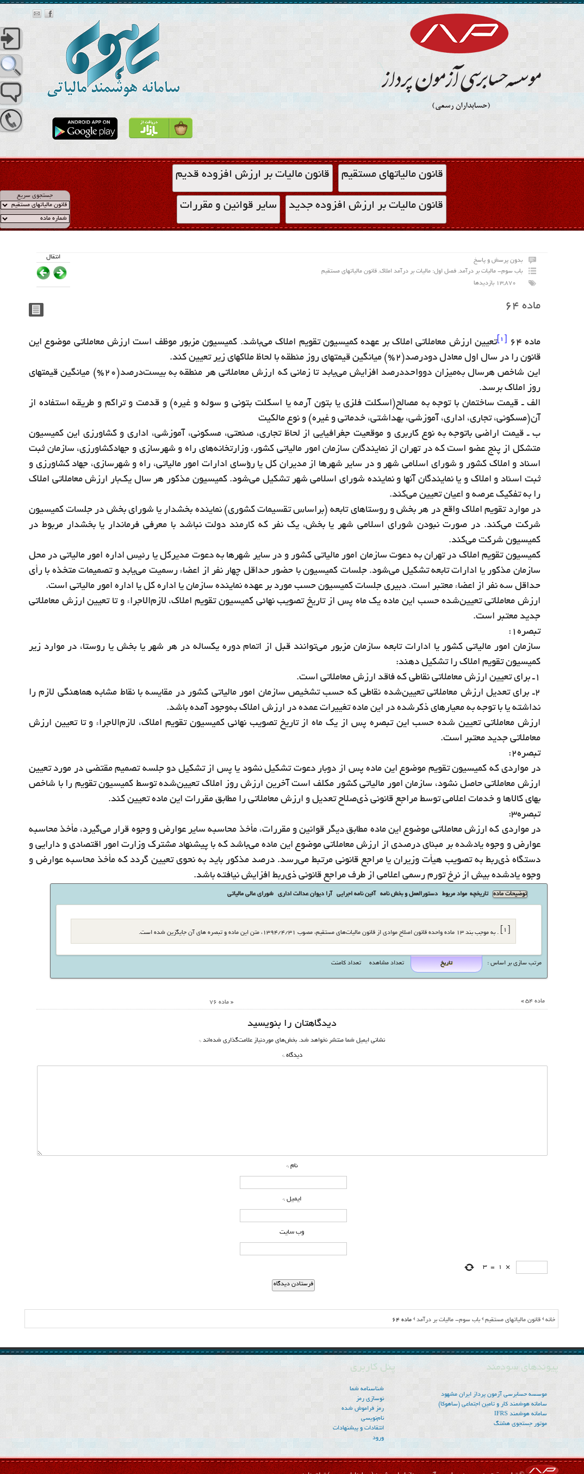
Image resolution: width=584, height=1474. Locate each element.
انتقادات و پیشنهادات (358, 1428)
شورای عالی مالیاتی (250, 894)
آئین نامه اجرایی (356, 894)
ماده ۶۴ (522, 306)
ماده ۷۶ (219, 1002)
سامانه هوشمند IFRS (520, 1414)
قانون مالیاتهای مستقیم (349, 271)
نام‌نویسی (372, 1418)
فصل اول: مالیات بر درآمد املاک (418, 271)
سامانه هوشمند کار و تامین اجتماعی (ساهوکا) (492, 1404)
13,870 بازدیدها (495, 283)
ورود (378, 1438)
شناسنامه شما (367, 1389)
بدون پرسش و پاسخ (498, 260)
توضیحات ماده (510, 894)
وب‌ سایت (292, 1232)
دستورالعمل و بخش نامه (409, 894)
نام (292, 1165)
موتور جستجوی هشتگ (520, 1424)
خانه (550, 1320)
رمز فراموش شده (362, 1408)
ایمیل (292, 1199)
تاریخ (446, 964)
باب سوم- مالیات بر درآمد (491, 271)
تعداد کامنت (346, 963)
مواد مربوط (454, 894)
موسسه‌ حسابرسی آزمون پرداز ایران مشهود (494, 1394)
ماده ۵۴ (535, 1001)
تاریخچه (479, 894)
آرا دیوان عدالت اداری (305, 894)
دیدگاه (292, 1055)
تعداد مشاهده (386, 963)
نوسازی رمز (370, 1399)
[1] (502, 339)
